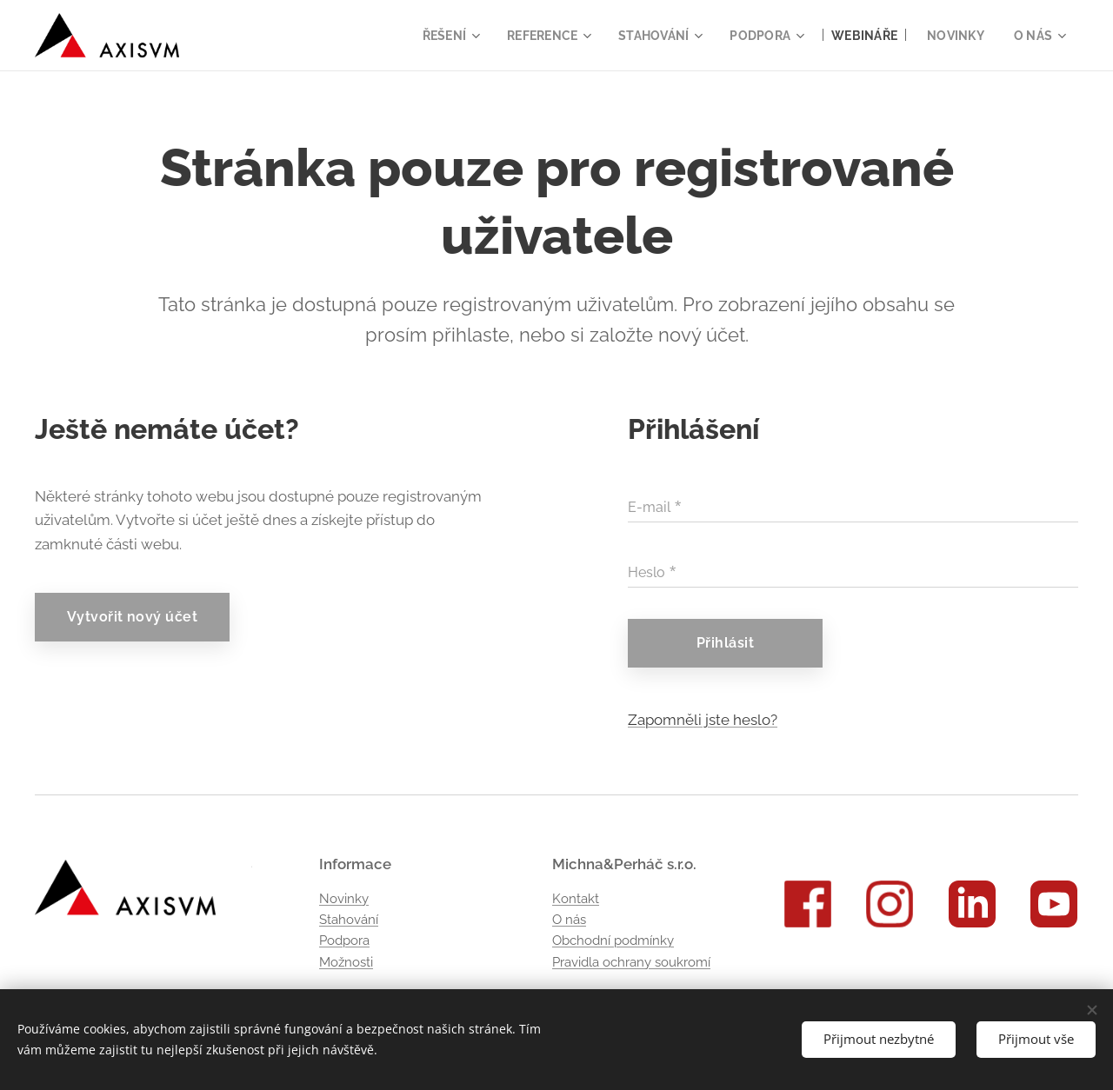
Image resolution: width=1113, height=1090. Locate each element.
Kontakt (575, 899)
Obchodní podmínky (613, 941)
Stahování (348, 919)
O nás (569, 919)
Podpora (344, 941)
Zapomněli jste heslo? (702, 719)
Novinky (344, 899)
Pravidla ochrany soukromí (631, 962)
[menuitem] (430, 35)
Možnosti (346, 962)
